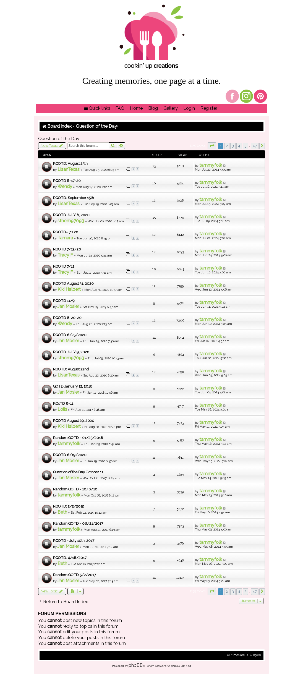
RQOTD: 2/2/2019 (68, 506)
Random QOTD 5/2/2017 (74, 575)
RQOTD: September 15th (73, 198)
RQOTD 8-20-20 (67, 318)
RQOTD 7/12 (63, 266)
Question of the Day (58, 138)
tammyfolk (210, 165)
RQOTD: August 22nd (71, 369)
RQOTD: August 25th (70, 163)
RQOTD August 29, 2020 (73, 421)
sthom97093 (71, 220)
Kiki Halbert (69, 289)
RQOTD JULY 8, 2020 (71, 215)
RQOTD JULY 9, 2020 (71, 352)
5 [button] (245, 146)
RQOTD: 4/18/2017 (70, 558)
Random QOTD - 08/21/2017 (78, 523)
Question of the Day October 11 (78, 472)
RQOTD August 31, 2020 (73, 283)
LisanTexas (69, 169)
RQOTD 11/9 (64, 301)
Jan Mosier (68, 306)
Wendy (65, 186)
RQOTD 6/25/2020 (70, 335)
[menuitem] (119, 108)
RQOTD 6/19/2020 (70, 455)
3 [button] (233, 146)
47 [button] (255, 146)
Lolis (62, 409)
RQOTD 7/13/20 (67, 249)
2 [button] (227, 146)
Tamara (65, 238)
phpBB (136, 665)
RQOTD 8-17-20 (67, 181)
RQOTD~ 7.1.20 (65, 232)
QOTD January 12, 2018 (72, 386)
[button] (212, 145)
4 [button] (239, 146)
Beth (62, 512)
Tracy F (65, 255)
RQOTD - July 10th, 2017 (73, 541)
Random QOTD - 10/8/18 (75, 489)
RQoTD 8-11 (63, 403)
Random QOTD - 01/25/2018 (78, 438)
